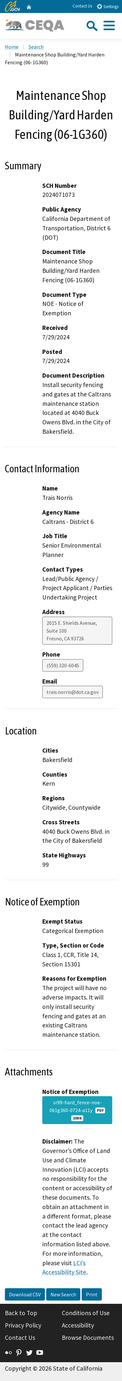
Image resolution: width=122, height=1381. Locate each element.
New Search (63, 1294)
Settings (107, 6)
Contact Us (82, 6)
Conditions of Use (86, 1313)
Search (36, 46)
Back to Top (21, 1313)
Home (12, 46)
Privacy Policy (23, 1325)
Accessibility (78, 1325)
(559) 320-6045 (63, 665)
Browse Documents (88, 1337)
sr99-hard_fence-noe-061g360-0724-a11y (77, 1110)
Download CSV (25, 1294)
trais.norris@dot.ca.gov (73, 692)
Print (92, 1294)
